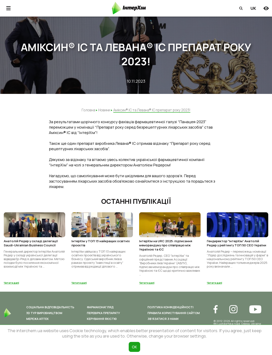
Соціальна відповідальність (50, 310)
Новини (104, 110)
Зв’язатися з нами (162, 321)
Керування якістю (102, 321)
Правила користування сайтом (173, 316)
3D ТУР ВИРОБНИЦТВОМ (44, 316)
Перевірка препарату (103, 316)
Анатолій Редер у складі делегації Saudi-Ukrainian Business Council (31, 246)
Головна (88, 110)
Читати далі (11, 285)
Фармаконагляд (100, 310)
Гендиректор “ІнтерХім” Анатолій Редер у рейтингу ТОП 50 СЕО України (236, 246)
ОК (134, 346)
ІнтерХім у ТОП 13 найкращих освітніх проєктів (100, 246)
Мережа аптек (37, 321)
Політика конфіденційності (170, 310)
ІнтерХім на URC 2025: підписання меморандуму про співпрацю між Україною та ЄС (165, 248)
